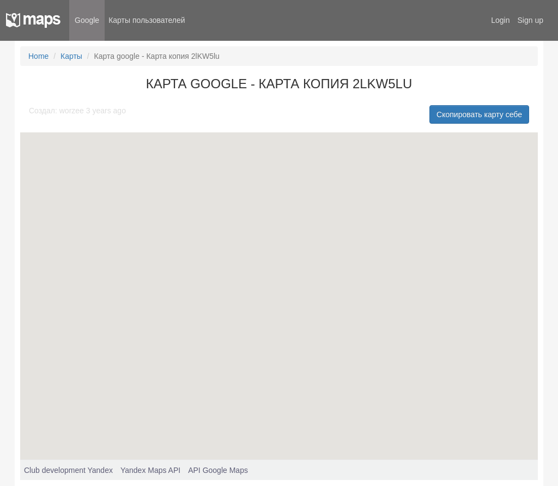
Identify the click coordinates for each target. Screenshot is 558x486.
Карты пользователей (146, 20)
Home (38, 56)
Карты (71, 56)
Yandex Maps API (150, 470)
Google (87, 20)
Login (500, 20)
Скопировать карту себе (479, 114)
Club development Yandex (68, 470)
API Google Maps (218, 470)
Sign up (530, 20)
